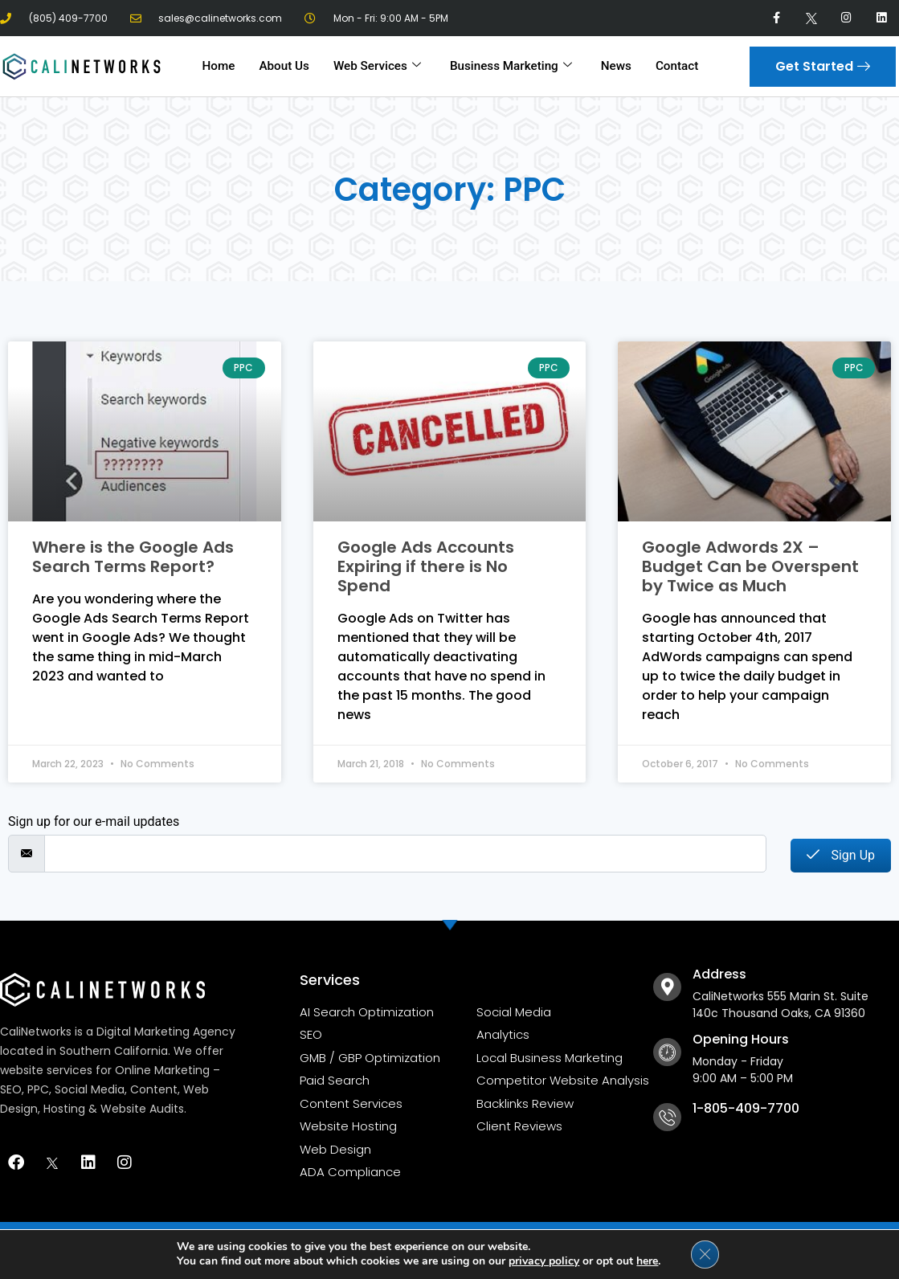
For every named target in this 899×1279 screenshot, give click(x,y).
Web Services (378, 66)
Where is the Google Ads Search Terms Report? (133, 557)
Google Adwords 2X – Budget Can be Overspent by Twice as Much (750, 566)
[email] (405, 853)
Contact (674, 66)
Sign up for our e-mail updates (93, 821)
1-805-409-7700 (746, 1108)
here (647, 1261)
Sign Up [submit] (841, 855)
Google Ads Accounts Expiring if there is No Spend (425, 566)
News (614, 66)
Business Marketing (510, 66)
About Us (286, 66)
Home (221, 66)
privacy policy (544, 1261)
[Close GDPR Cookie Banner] (704, 1254)
